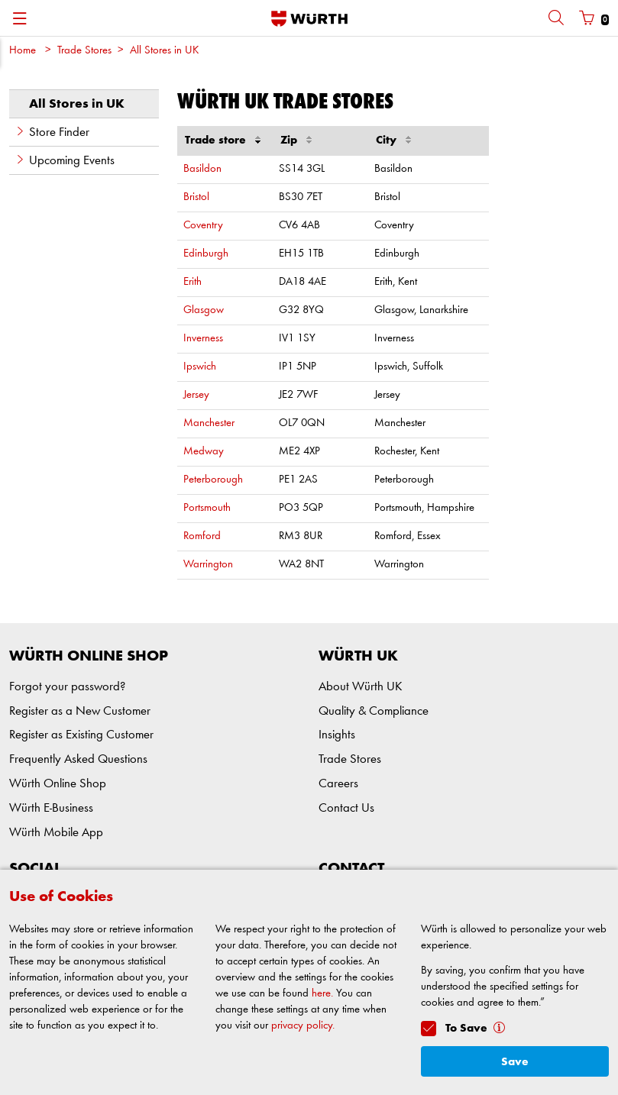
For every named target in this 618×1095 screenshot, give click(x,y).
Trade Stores (84, 51)
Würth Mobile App (56, 832)
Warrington (208, 564)
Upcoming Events (65, 160)
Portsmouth (207, 508)
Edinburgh (205, 254)
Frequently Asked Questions (78, 759)
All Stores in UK (164, 51)
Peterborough (213, 480)
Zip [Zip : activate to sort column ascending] (296, 138)
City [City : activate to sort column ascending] (393, 138)
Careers (338, 783)
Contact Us (346, 808)
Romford (202, 536)
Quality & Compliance (374, 711)
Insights (337, 734)
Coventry (203, 225)
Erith (192, 282)
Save (515, 1062)
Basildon (202, 169)
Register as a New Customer (79, 711)
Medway (203, 451)
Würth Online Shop (57, 783)
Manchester (209, 423)
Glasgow (203, 310)
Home (22, 51)
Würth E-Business (51, 808)
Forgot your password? (67, 686)
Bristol (196, 197)
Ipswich (199, 367)
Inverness (203, 338)
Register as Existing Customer (81, 734)
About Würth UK (360, 686)
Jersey (196, 395)
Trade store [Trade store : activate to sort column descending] (222, 138)
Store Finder (52, 132)
